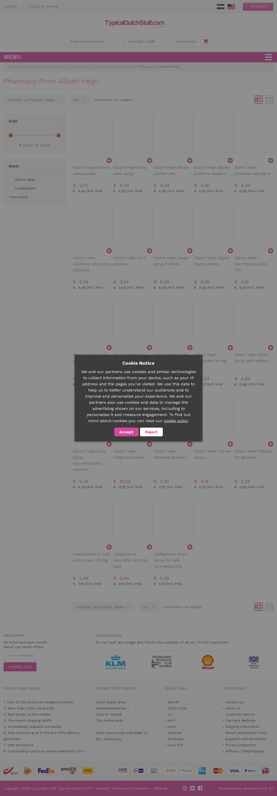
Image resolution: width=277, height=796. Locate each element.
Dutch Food (177, 708)
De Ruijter (176, 739)
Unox (172, 727)
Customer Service (43, 6)
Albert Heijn (29, 66)
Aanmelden (258, 6)
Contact (10, 6)
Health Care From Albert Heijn (113, 66)
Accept (126, 432)
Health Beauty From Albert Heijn (65, 66)
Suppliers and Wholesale (245, 739)
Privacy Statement (240, 745)
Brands (173, 702)
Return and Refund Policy (246, 733)
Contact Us (234, 702)
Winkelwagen (186, 41)
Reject (151, 432)
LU (170, 714)
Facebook (200, 788)
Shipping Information (242, 727)
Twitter (192, 788)
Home (13, 66)
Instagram (185, 788)
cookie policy (176, 420)
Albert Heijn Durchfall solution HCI (250, 264)
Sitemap (160, 788)
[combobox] (92, 41)
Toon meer (19, 197)
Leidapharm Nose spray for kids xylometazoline (170, 560)
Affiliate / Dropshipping (244, 751)
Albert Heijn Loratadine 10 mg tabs (210, 360)
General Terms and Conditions (122, 788)
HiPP (172, 720)
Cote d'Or (175, 745)
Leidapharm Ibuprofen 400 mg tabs (130, 560)
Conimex (175, 733)
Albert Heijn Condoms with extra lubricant (92, 264)
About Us (232, 708)
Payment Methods (240, 720)
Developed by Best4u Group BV (245, 788)
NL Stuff (220, 6)
